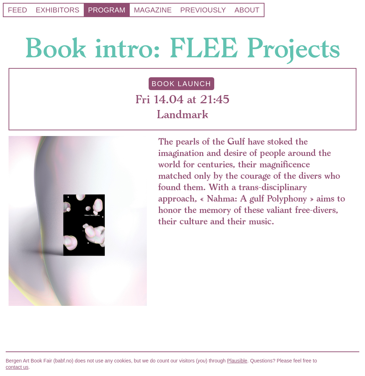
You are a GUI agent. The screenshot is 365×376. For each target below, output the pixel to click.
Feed (17, 10)
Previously (203, 10)
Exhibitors (57, 10)
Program (106, 10)
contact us (17, 367)
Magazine (153, 10)
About (247, 10)
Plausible (237, 361)
